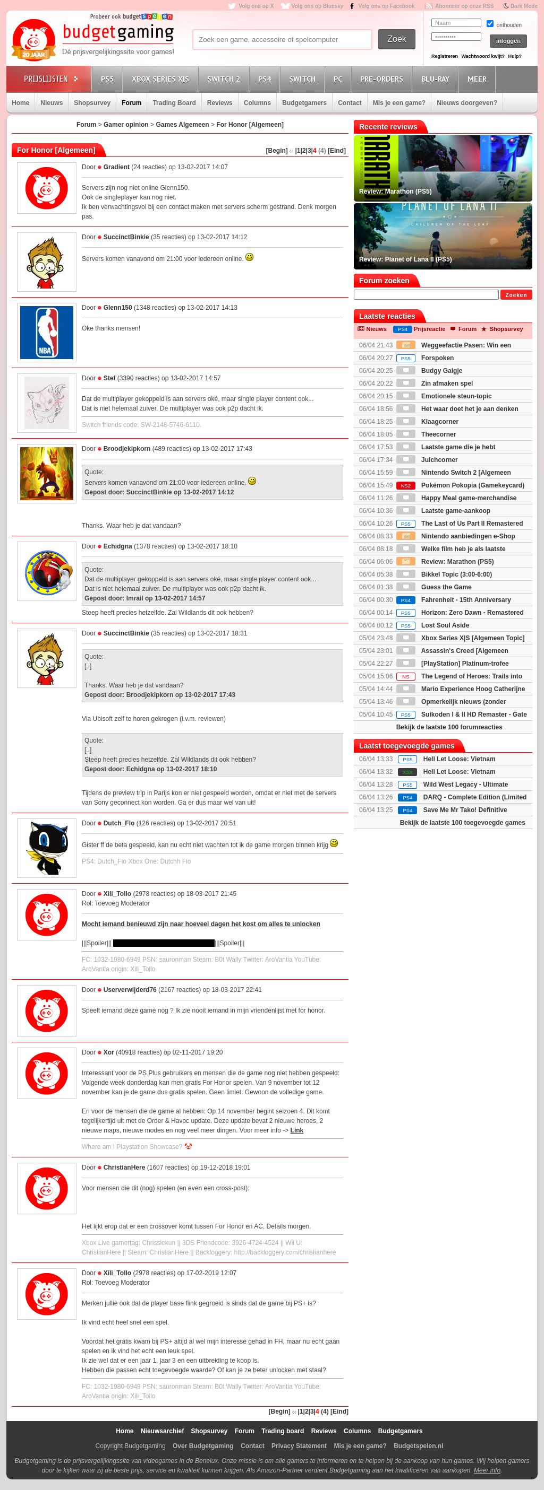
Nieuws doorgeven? (467, 103)
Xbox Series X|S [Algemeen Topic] (460, 638)
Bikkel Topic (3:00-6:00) (444, 574)
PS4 (266, 79)
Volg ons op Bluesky (318, 6)
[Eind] (337, 150)
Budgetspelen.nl (418, 1446)
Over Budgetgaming (203, 1446)
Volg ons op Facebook (387, 6)
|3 (308, 150)
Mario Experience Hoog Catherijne (460, 689)
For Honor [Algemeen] (250, 124)
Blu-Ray (437, 79)
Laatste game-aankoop (443, 511)
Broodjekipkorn (127, 448)
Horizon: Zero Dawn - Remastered (460, 612)
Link (297, 1130)
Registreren (444, 56)
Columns (257, 103)
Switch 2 (225, 79)
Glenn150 (118, 307)
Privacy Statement (299, 1446)
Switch (304, 79)
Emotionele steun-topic (444, 396)
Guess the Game (434, 587)
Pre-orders (383, 79)
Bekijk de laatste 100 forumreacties (449, 727)
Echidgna (118, 546)
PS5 (109, 79)
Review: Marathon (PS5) (445, 561)
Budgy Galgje (429, 370)
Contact (350, 103)
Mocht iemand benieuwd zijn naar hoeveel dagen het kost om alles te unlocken (201, 924)
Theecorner (426, 434)
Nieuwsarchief (162, 1431)
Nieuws (51, 103)
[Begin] (276, 150)
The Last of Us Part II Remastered (459, 523)
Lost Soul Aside (433, 625)
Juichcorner (427, 460)
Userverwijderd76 (130, 990)
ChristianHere (125, 1167)
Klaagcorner (427, 421)
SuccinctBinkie (126, 237)
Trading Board (174, 103)
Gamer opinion (126, 124)
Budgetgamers (304, 103)
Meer (479, 79)
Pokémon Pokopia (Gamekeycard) (460, 485)
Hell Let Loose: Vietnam (459, 759)
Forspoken (425, 358)
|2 (303, 150)
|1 (298, 150)
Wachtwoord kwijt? (483, 56)
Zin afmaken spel (434, 383)
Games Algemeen (182, 124)
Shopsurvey (92, 103)
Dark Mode (524, 6)
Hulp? (515, 56)
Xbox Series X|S (162, 79)
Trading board (282, 1431)
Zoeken (516, 295)
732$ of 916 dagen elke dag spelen (164, 943)
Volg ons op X (256, 6)
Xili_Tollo (117, 894)
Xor (109, 1052)
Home (20, 103)
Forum (131, 103)
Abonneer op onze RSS (464, 6)
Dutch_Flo (119, 823)
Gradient (117, 167)
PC (339, 79)
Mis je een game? (399, 103)
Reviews (220, 103)
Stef (110, 378)
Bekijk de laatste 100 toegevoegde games (462, 822)
